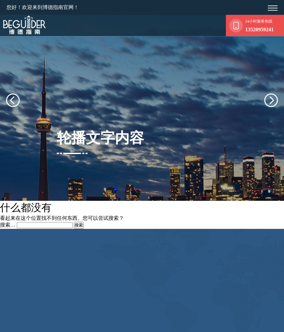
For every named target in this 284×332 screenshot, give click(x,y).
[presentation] (20, 95)
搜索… (7, 214)
